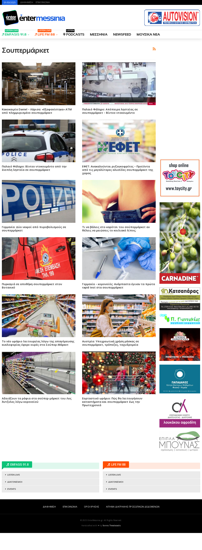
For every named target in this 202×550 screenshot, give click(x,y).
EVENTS (11, 506)
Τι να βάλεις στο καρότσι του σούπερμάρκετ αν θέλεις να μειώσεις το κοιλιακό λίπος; (116, 281)
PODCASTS (73, 33)
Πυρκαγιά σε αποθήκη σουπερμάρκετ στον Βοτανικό (32, 338)
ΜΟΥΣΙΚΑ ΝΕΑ (148, 34)
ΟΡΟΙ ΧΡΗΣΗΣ (91, 523)
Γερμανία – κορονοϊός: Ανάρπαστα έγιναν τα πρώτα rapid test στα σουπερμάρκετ (118, 338)
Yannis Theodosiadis (112, 542)
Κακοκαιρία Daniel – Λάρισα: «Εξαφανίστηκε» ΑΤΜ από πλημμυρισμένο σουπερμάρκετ (37, 163)
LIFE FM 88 (45, 33)
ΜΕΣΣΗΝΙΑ (99, 34)
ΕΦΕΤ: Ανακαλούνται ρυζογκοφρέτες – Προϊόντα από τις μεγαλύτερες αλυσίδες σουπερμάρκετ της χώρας (117, 222)
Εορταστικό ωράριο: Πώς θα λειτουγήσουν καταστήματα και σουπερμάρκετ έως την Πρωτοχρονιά (112, 454)
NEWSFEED (122, 34)
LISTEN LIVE (13, 492)
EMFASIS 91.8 (14, 33)
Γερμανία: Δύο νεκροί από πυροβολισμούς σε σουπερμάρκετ (34, 281)
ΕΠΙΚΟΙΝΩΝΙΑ (43, 2)
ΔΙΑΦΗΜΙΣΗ (26, 2)
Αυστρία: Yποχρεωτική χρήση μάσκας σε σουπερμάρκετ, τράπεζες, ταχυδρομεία (110, 395)
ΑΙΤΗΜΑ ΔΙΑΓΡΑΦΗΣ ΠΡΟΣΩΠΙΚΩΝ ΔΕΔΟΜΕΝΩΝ (132, 523)
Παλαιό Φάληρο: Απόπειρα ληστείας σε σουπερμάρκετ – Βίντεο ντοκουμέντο (110, 163)
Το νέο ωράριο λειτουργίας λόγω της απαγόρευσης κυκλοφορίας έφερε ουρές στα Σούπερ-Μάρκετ (38, 395)
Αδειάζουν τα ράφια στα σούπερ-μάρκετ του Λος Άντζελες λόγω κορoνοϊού (37, 452)
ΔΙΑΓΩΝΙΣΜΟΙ (14, 499)
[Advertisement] (79, 68)
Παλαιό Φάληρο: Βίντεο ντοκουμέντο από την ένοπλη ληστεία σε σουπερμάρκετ (34, 220)
